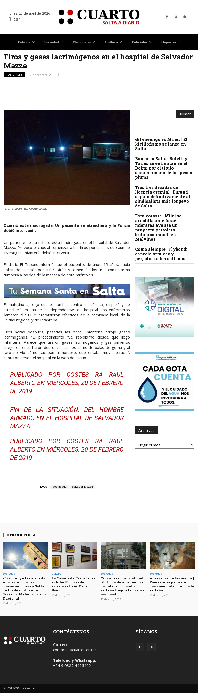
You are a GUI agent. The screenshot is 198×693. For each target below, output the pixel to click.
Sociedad (9, 573)
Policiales (14, 74)
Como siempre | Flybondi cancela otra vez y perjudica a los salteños (161, 253)
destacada (59, 486)
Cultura (57, 573)
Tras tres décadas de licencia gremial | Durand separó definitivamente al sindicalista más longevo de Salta (162, 196)
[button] (184, 17)
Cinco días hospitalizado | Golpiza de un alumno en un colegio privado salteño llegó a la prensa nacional (123, 586)
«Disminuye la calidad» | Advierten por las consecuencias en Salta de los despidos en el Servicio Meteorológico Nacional (24, 588)
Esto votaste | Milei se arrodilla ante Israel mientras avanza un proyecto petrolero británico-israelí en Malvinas (158, 227)
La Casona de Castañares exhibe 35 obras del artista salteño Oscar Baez (73, 584)
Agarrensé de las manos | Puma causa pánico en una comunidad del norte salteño (172, 584)
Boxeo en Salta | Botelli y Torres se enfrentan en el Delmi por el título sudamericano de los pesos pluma (163, 168)
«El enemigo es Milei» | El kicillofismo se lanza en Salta (161, 143)
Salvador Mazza (82, 486)
